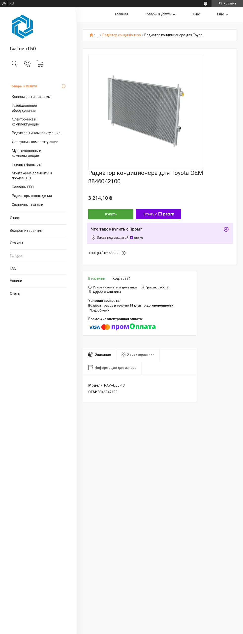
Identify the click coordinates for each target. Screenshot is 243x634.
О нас (14, 218)
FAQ (13, 268)
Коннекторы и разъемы (31, 97)
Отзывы (16, 243)
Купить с (158, 214)
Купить (111, 214)
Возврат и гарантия (26, 231)
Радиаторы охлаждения (32, 196)
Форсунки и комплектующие (35, 142)
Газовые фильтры (26, 164)
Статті (15, 293)
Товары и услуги (23, 86)
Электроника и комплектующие (25, 121)
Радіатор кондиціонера (121, 35)
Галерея (16, 256)
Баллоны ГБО (23, 187)
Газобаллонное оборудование (24, 108)
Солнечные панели (27, 205)
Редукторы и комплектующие (36, 133)
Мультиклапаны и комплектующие (26, 153)
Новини (16, 281)
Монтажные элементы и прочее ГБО (32, 175)
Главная (121, 14)
